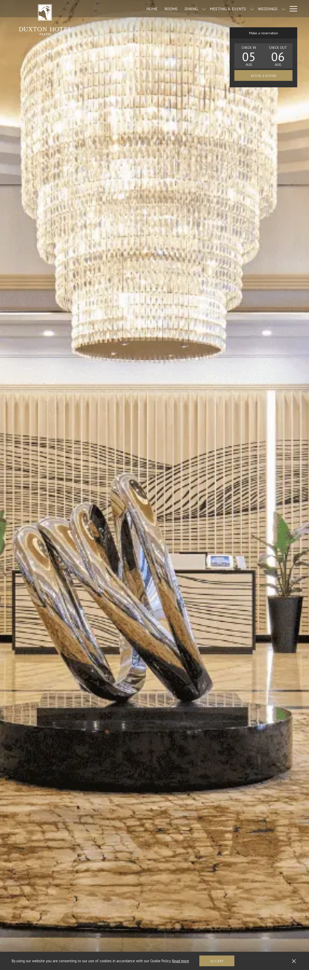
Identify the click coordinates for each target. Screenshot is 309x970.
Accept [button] (217, 961)
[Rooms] (150, 8)
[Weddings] (246, 8)
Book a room (263, 75)
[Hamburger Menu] (291, 8)
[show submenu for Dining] (182, 8)
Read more (180, 960)
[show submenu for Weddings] (262, 8)
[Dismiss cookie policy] (293, 961)
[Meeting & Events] (206, 8)
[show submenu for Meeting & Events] (230, 8)
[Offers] (275, 8)
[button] (248, 55)
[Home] (131, 8)
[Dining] (170, 8)
